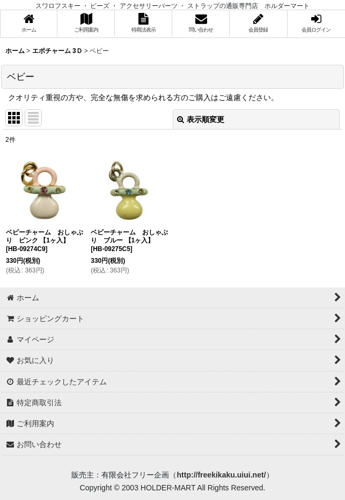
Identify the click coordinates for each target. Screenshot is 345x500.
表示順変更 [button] (200, 119)
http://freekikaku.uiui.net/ (221, 475)
